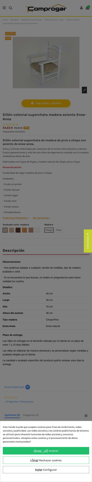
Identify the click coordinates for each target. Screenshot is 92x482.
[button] (88, 241)
